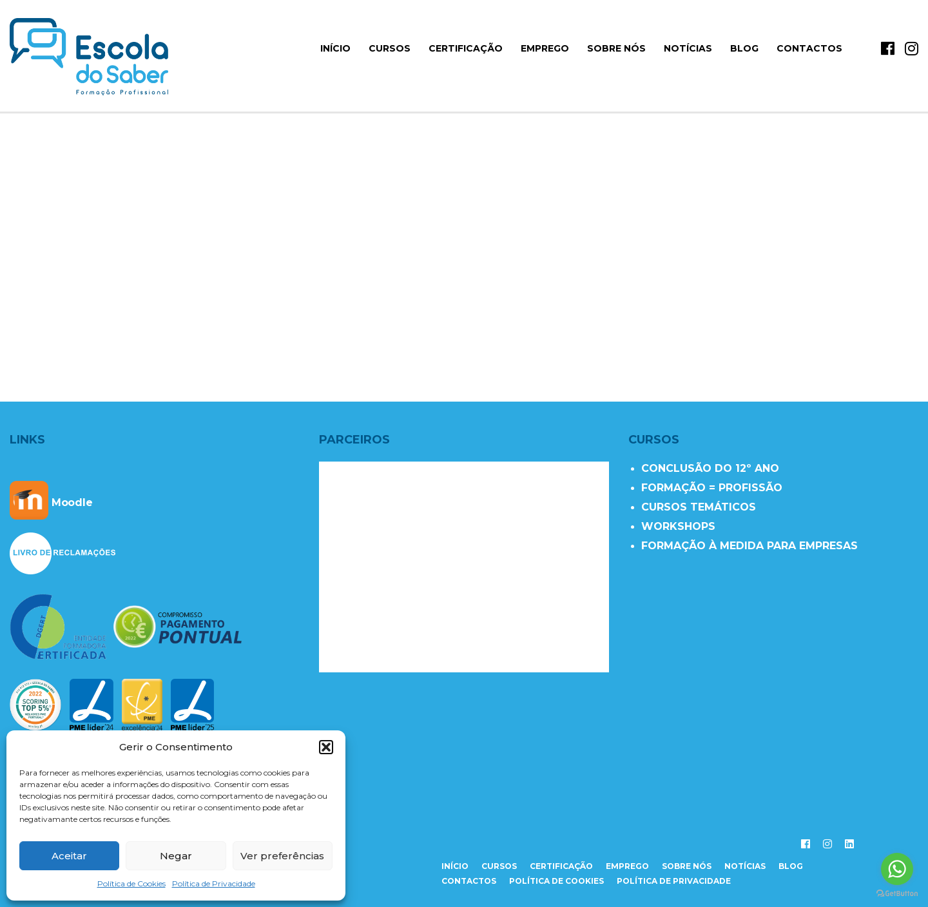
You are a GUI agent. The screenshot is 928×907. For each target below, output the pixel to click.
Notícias (688, 48)
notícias (745, 866)
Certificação (466, 48)
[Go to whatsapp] (897, 869)
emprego (627, 866)
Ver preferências (282, 856)
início (335, 48)
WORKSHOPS (678, 526)
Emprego (545, 48)
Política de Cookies (131, 883)
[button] (326, 747)
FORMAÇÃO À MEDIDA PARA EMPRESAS (749, 546)
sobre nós (686, 866)
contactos (468, 881)
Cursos (390, 48)
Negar (176, 856)
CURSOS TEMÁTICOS (698, 507)
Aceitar (69, 856)
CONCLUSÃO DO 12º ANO (710, 468)
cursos (499, 866)
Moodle (51, 502)
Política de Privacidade (213, 883)
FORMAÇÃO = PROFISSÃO (711, 488)
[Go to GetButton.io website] (897, 894)
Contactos (809, 48)
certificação (561, 866)
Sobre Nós (616, 48)
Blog (744, 48)
